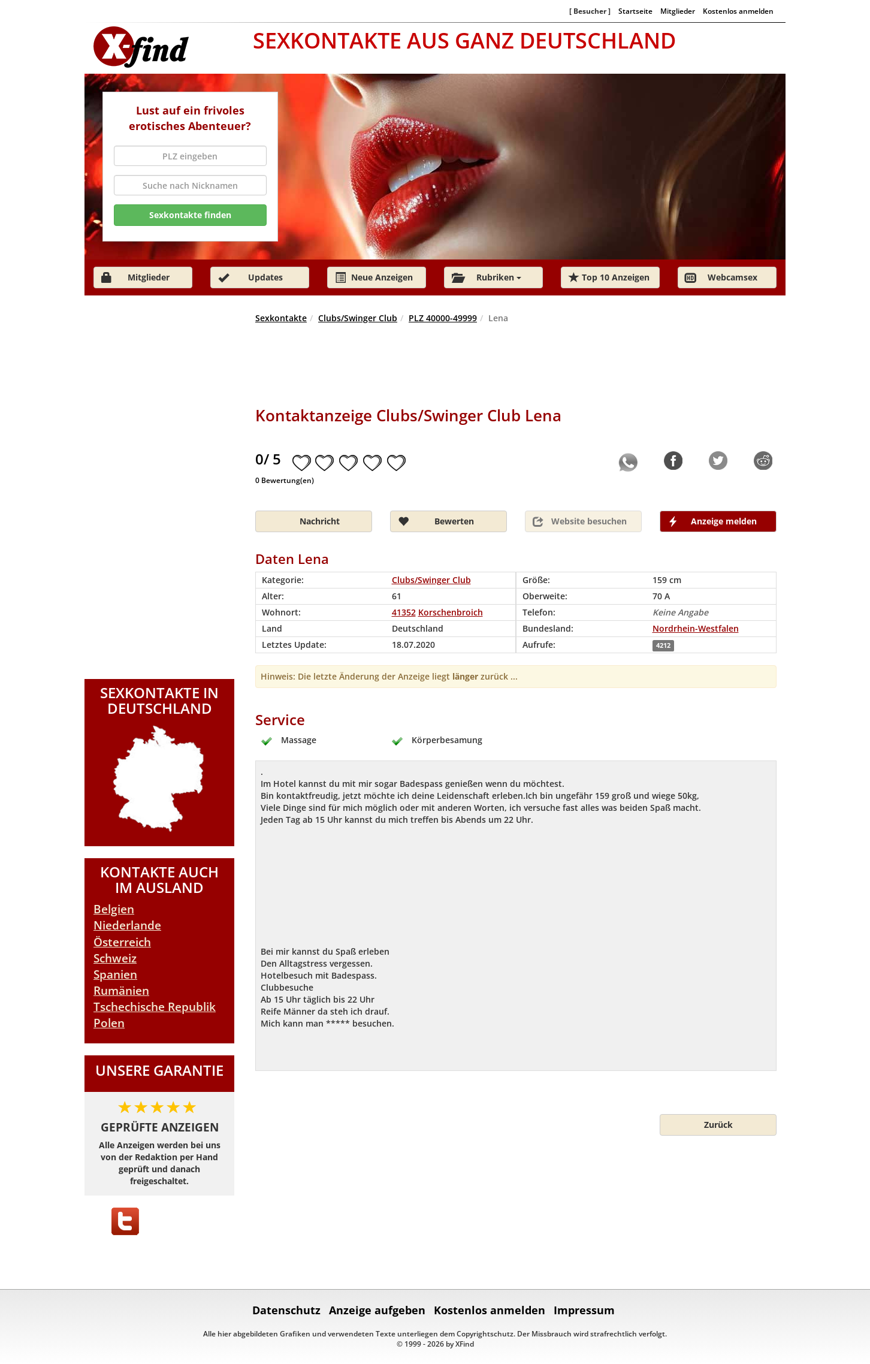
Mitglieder (677, 11)
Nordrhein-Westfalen (695, 628)
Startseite (635, 11)
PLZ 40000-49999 (443, 318)
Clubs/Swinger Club (357, 318)
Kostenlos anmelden (738, 11)
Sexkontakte (281, 318)
